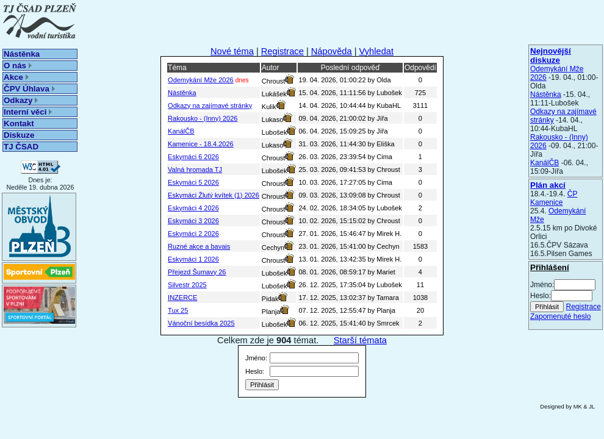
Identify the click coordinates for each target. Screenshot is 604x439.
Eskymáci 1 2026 (193, 259)
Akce (16, 77)
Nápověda (331, 51)
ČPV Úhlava (29, 88)
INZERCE (182, 297)
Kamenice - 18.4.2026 (201, 144)
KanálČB (544, 163)
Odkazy (21, 100)
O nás (18, 65)
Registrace (583, 306)
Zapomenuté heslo (560, 316)
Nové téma (232, 51)
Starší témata (360, 340)
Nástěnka (22, 54)
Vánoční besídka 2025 (201, 323)
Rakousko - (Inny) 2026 (202, 118)
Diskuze (19, 135)
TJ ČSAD (21, 146)
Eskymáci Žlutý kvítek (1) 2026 (213, 195)
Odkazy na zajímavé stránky (210, 105)
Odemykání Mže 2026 (201, 80)
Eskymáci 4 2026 (193, 208)
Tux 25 (178, 310)
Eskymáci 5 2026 (193, 182)
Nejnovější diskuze (550, 55)
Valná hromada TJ (195, 169)
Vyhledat (376, 51)
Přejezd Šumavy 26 (197, 272)
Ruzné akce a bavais (199, 246)
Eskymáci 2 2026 (193, 233)
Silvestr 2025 (187, 284)
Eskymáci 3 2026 (193, 220)
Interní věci (28, 111)
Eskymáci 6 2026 (193, 156)
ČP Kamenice (553, 198)
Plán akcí (548, 185)
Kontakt (19, 123)
